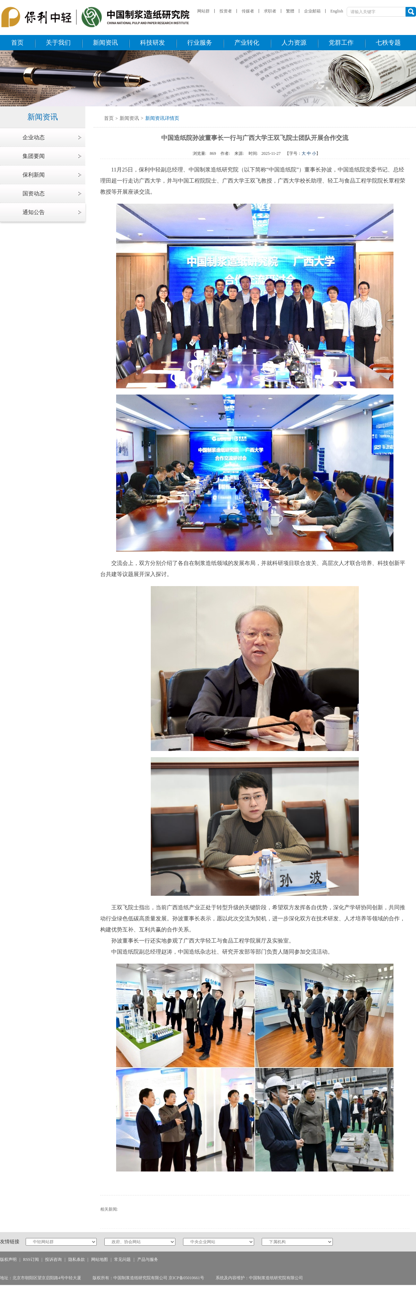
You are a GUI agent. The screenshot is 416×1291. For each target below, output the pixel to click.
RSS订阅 (30, 1259)
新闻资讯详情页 (162, 118)
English (336, 11)
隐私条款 (76, 1259)
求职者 (270, 11)
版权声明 (8, 1259)
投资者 (225, 11)
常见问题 (122, 1259)
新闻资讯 (129, 118)
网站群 (203, 11)
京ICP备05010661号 (186, 1277)
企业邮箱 (312, 11)
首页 (109, 118)
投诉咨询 (53, 1259)
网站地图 (99, 1259)
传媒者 (248, 11)
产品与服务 (147, 1259)
